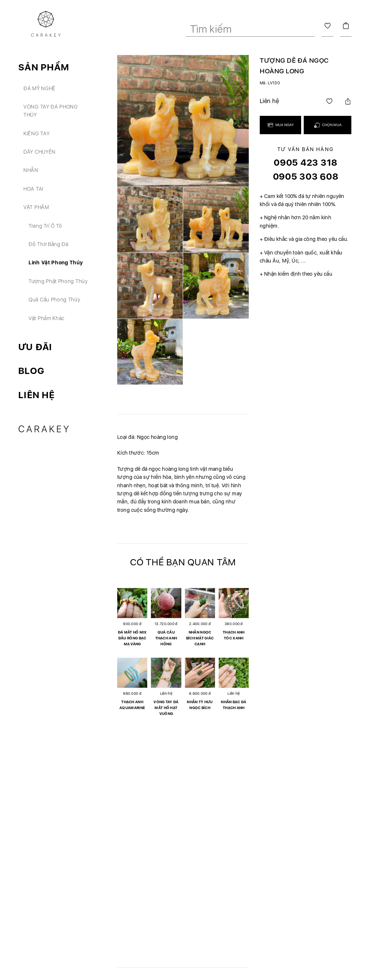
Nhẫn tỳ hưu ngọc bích (199, 705)
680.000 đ (132, 693)
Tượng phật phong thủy (58, 281)
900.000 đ (132, 623)
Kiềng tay (36, 133)
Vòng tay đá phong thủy (50, 111)
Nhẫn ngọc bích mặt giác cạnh (200, 638)
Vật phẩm (36, 207)
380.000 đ (234, 623)
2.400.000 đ (200, 623)
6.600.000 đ (200, 693)
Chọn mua (327, 125)
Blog (31, 370)
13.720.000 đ (166, 623)
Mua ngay (280, 125)
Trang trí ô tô (45, 226)
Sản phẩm (43, 67)
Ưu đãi (35, 346)
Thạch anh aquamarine (132, 705)
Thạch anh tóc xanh (234, 635)
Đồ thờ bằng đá (49, 244)
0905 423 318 (305, 162)
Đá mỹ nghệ (39, 88)
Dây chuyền (39, 152)
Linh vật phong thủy (56, 262)
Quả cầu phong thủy (55, 299)
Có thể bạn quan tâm (183, 562)
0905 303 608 (306, 176)
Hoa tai (33, 189)
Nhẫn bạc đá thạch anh (233, 705)
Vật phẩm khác (46, 318)
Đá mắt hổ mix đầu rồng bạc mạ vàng (132, 638)
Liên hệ (36, 394)
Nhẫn (30, 170)
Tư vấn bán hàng (305, 149)
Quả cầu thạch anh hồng (166, 638)
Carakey (44, 428)
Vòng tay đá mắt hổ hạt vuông (166, 708)
